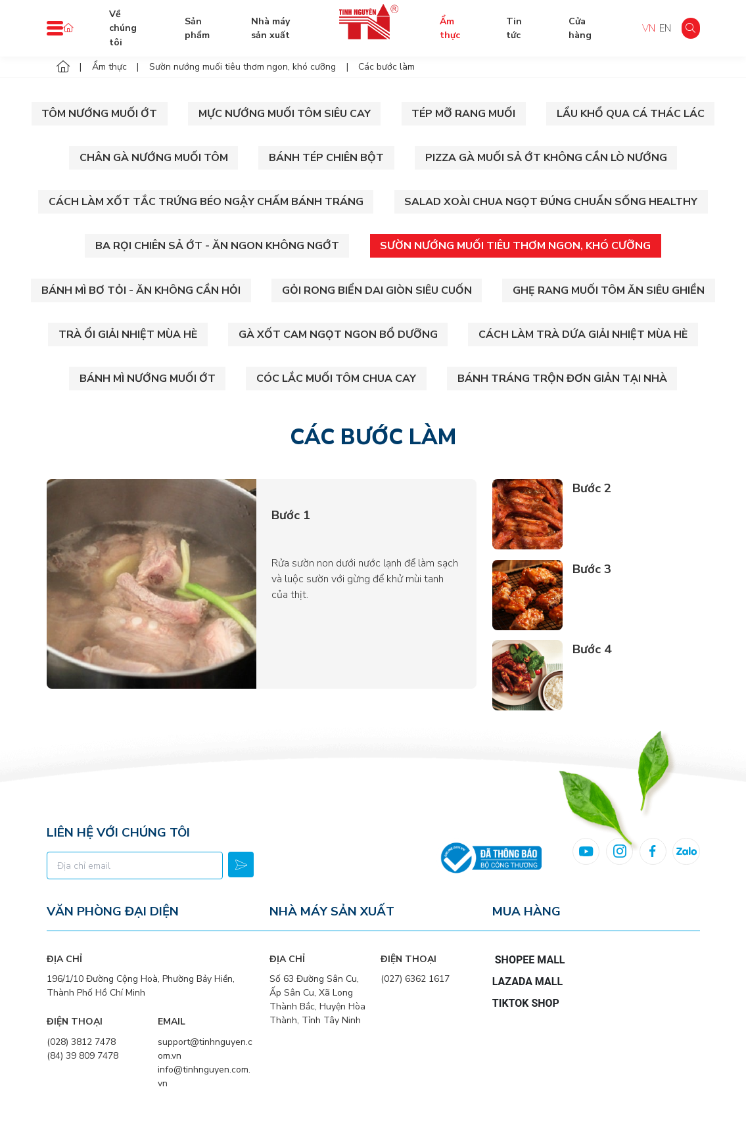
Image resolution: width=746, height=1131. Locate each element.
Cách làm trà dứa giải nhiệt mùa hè (583, 334)
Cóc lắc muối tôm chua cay (336, 378)
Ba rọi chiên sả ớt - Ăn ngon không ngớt (217, 246)
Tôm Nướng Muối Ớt (99, 113)
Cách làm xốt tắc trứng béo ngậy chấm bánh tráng (206, 202)
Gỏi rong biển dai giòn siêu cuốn (377, 290)
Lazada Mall (527, 981)
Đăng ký (241, 864)
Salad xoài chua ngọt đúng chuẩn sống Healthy (550, 202)
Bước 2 (591, 488)
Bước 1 (290, 515)
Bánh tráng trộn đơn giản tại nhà (562, 378)
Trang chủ (68, 28)
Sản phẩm (197, 28)
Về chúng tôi (123, 28)
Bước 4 (591, 649)
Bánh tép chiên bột (326, 157)
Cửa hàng (580, 28)
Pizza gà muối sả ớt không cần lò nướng (546, 157)
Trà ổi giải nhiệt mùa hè (127, 334)
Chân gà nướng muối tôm (154, 157)
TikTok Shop (525, 1003)
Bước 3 (591, 569)
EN (665, 28)
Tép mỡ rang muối (463, 113)
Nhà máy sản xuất (270, 28)
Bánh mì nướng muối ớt (148, 378)
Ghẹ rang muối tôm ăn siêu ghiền (609, 290)
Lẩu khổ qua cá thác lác (631, 113)
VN (648, 28)
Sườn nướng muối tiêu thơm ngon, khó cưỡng (515, 246)
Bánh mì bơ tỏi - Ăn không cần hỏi (141, 290)
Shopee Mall (530, 960)
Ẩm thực (450, 28)
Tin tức (514, 28)
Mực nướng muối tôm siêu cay (284, 113)
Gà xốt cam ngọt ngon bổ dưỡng (338, 334)
